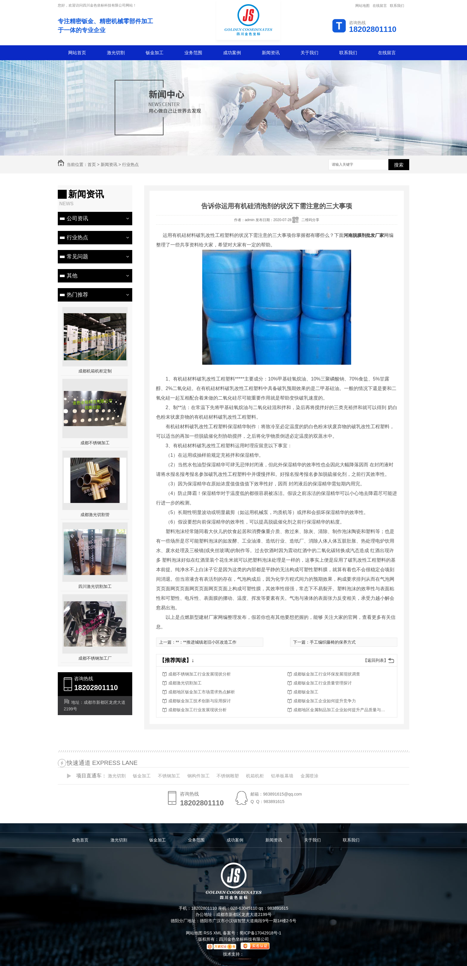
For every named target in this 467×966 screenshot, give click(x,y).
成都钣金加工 (305, 691)
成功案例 (232, 52)
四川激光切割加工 (95, 586)
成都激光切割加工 (185, 683)
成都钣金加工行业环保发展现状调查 (326, 674)
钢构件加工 (198, 775)
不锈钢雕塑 (228, 775)
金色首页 (80, 840)
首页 (92, 164)
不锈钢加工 (169, 775)
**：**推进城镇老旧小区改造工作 (206, 642)
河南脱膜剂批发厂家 (364, 235)
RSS (208, 933)
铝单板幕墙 (282, 775)
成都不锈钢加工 (95, 442)
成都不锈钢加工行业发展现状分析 (199, 674)
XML (218, 933)
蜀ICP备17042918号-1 (260, 933)
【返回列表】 (375, 660)
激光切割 (116, 52)
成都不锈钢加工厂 (95, 658)
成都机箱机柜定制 (95, 371)
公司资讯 (77, 218)
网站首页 (77, 52)
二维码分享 (310, 220)
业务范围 (193, 52)
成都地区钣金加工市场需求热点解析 (201, 691)
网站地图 (362, 6)
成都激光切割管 (95, 514)
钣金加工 (155, 52)
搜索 (399, 164)
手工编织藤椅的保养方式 (333, 642)
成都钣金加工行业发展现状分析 (197, 709)
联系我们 (397, 6)
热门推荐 (77, 295)
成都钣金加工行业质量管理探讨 (322, 683)
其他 (72, 276)
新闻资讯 (271, 52)
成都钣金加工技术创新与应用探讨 (199, 700)
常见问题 (77, 257)
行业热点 (130, 164)
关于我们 (309, 52)
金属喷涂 (309, 775)
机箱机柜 (255, 775)
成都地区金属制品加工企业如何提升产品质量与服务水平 (341, 709)
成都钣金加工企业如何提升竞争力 (324, 700)
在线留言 (380, 6)
